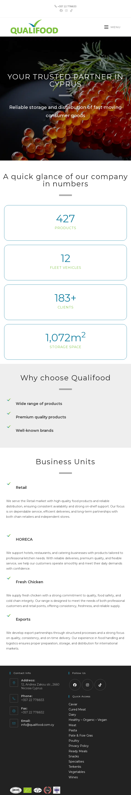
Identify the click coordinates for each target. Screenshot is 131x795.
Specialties (76, 761)
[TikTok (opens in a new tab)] (71, 10)
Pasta (73, 730)
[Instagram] (87, 684)
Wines (73, 777)
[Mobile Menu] (112, 27)
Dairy (72, 714)
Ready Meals (78, 751)
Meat (72, 725)
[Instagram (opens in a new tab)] (66, 10)
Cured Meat (77, 709)
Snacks (74, 756)
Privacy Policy (79, 746)
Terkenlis (75, 767)
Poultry (74, 741)
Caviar (73, 704)
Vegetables (77, 772)
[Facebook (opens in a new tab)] (61, 10)
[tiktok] (100, 684)
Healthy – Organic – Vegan (88, 720)
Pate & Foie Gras (81, 735)
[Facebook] (75, 684)
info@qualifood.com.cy (37, 725)
